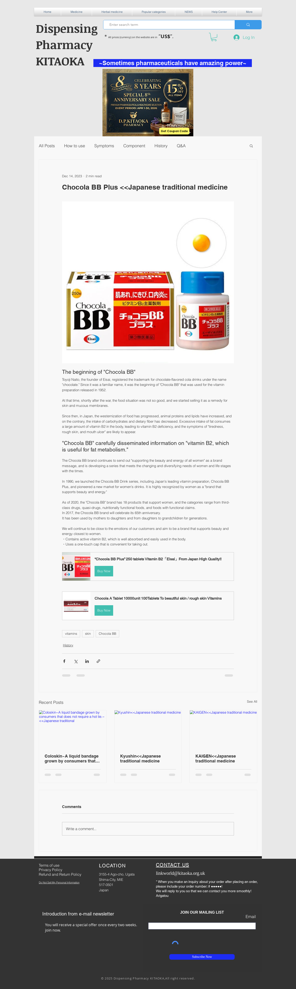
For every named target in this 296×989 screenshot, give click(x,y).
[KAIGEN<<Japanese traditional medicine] (223, 729)
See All (252, 701)
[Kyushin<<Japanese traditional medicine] (148, 729)
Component (134, 145)
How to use (74, 145)
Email (251, 917)
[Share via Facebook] (64, 661)
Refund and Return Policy (60, 874)
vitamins (71, 633)
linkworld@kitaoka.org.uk (180, 873)
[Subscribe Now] (202, 957)
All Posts (47, 145)
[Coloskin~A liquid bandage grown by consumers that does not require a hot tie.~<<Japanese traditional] (72, 729)
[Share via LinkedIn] (87, 661)
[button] (76, 12)
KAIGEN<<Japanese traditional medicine (215, 758)
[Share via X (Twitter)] (75, 661)
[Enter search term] (167, 24)
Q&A (181, 145)
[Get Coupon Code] (174, 131)
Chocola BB (107, 633)
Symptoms (104, 145)
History (161, 145)
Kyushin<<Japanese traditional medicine (140, 758)
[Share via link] (98, 661)
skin (88, 633)
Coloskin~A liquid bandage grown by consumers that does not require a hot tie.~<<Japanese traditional (72, 758)
